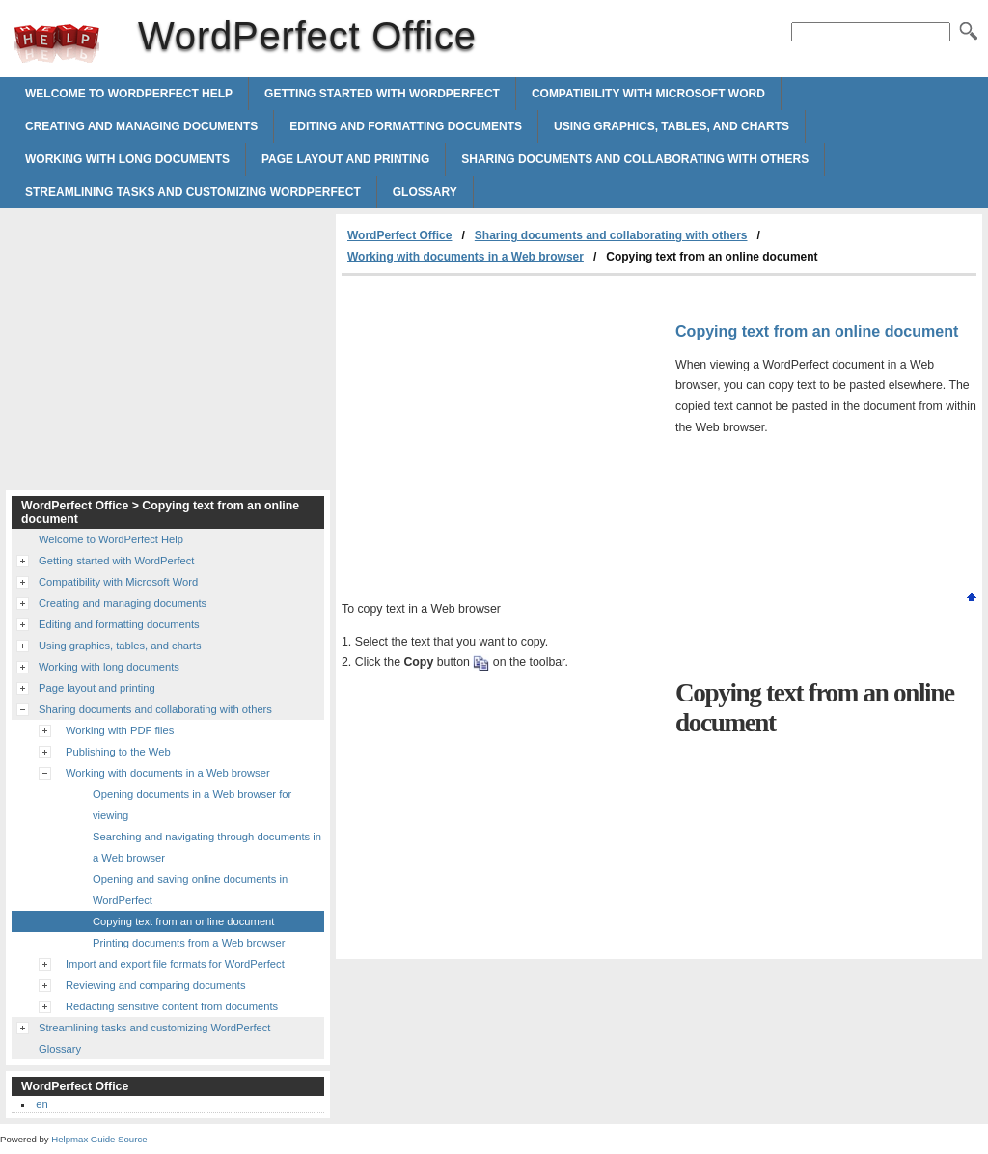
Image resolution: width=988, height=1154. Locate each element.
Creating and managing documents (141, 126)
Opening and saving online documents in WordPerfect (190, 889)
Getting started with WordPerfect (382, 93)
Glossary (425, 192)
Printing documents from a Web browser (189, 942)
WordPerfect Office (56, 43)
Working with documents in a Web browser (465, 256)
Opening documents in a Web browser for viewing (192, 804)
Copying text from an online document (183, 921)
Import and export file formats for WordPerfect (175, 964)
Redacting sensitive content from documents (172, 1006)
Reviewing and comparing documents (156, 985)
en (41, 1104)
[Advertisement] (504, 421)
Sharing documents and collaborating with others (635, 159)
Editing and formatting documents (405, 126)
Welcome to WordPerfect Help (129, 93)
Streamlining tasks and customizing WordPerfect (193, 192)
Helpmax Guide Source (99, 1139)
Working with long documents (127, 159)
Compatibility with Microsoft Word (648, 93)
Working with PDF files (120, 730)
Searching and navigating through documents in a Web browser (207, 847)
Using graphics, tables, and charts (671, 126)
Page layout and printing (345, 159)
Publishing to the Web (118, 751)
